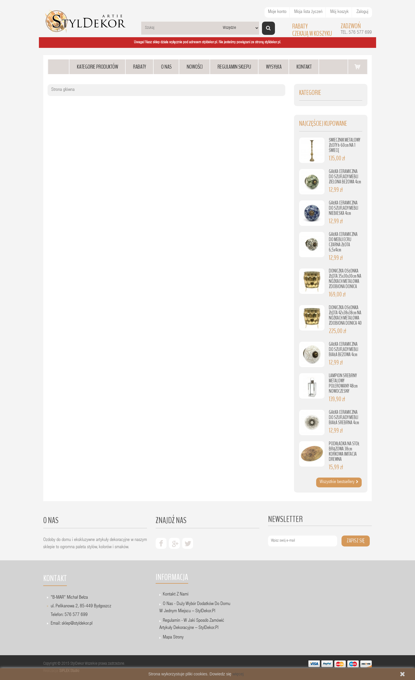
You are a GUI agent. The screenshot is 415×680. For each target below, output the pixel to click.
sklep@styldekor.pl (77, 623)
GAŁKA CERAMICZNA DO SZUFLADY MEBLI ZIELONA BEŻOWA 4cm (345, 176)
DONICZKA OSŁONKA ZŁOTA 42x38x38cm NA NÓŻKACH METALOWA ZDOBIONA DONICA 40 (345, 315)
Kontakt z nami (175, 594)
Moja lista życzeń (308, 12)
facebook (161, 543)
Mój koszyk (339, 12)
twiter (187, 543)
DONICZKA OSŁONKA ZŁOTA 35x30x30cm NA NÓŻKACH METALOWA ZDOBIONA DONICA (345, 279)
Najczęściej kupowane (323, 123)
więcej (238, 674)
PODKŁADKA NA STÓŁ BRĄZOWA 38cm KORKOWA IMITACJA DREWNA (344, 451)
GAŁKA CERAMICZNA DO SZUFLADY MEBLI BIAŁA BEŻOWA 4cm (343, 349)
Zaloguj (362, 12)
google (174, 543)
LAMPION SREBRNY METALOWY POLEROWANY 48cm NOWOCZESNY (343, 383)
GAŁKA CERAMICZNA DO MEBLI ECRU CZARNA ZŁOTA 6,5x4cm (343, 242)
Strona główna (63, 90)
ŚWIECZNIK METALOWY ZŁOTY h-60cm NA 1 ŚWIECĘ (344, 145)
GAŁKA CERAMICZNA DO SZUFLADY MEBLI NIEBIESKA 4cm (343, 208)
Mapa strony (173, 637)
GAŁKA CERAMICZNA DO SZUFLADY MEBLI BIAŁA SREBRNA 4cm (344, 417)
